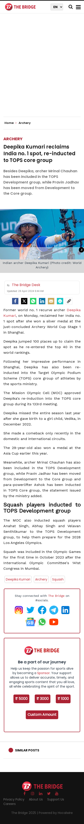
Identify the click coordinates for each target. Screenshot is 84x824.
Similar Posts (27, 750)
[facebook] (15, 301)
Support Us (55, 799)
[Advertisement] (42, 69)
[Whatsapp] (33, 301)
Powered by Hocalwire (56, 813)
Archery (13, 139)
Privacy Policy (13, 799)
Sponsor (43, 673)
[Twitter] (24, 301)
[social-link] (69, 301)
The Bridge (56, 596)
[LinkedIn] (42, 301)
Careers (9, 804)
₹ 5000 (21, 698)
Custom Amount (42, 714)
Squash (58, 579)
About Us (36, 799)
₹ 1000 (63, 698)
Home (10, 123)
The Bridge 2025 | (25, 813)
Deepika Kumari (18, 579)
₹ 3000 (43, 698)
